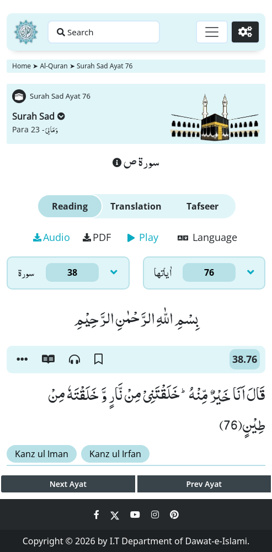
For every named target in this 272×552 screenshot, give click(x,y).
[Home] (26, 32)
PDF (97, 237)
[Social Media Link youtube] (136, 514)
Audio (51, 237)
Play (142, 237)
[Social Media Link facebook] (98, 514)
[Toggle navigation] (212, 32)
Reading (70, 206)
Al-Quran (53, 66)
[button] (22, 359)
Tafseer (202, 206)
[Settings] (245, 32)
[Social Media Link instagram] (156, 514)
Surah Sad (38, 116)
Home (21, 66)
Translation (136, 206)
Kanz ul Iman (41, 454)
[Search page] (104, 32)
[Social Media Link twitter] (115, 514)
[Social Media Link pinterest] (174, 514)
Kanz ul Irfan (115, 454)
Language (207, 237)
